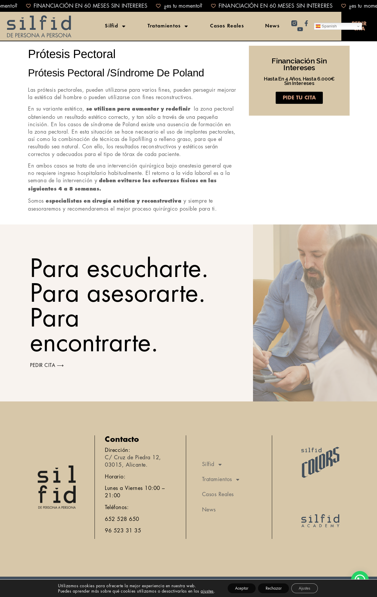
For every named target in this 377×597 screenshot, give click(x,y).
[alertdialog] (188, 6)
